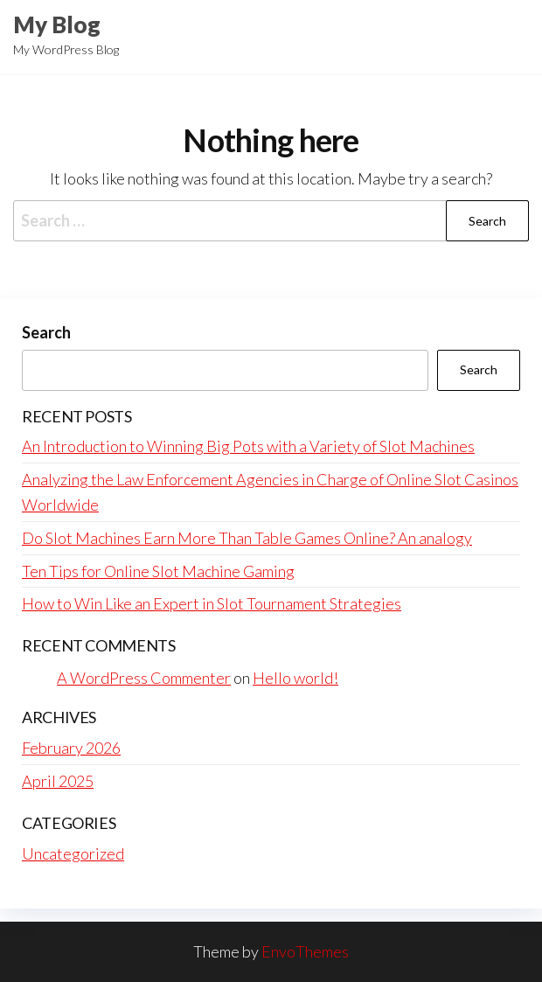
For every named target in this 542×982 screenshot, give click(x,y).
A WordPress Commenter (144, 677)
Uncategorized (73, 853)
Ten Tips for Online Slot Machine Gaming (158, 571)
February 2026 (71, 747)
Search (46, 332)
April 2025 (58, 780)
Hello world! (295, 677)
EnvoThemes (305, 951)
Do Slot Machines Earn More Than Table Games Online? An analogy (247, 537)
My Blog (57, 24)
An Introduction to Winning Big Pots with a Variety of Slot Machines (248, 446)
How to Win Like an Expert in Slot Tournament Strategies (211, 603)
